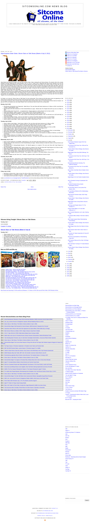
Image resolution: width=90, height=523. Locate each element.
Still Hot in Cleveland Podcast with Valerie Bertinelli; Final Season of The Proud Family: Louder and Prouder (28, 364)
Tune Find (67, 380)
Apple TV (67, 430)
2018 (68, 116)
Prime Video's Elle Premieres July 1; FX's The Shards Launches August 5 (20, 380)
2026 (68, 100)
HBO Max (67, 442)
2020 (68, 112)
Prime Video (68, 455)
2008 (68, 269)
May (69, 253)
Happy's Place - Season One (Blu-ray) (14, 269)
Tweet (22, 178)
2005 (68, 275)
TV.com (67, 340)
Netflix (66, 448)
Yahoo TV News (69, 320)
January (70, 261)
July (69, 140)
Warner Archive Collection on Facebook (74, 373)
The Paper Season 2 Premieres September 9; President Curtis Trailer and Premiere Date (24, 345)
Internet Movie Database (70, 338)
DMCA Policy (49, 515)
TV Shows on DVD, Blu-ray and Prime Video (37, 290)
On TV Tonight (68, 397)
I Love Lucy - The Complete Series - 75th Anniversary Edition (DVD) (21, 284)
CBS (66, 434)
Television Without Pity (70, 361)
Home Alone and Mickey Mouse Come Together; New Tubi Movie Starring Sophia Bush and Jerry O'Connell (28, 366)
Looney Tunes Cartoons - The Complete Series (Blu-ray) (18, 285)
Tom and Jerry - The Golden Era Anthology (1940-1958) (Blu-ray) (20, 274)
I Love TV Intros (68, 387)
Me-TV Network (68, 377)
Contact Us (68, 65)
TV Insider (67, 327)
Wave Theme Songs (69, 385)
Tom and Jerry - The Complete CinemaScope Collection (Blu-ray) (20, 279)
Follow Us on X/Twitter (72, 55)
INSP (66, 384)
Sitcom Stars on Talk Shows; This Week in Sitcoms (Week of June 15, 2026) (21, 373)
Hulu (66, 444)
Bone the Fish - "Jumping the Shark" (73, 399)
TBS (66, 460)
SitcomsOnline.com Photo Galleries (73, 309)
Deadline (67, 333)
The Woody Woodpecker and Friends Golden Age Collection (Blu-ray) (21, 277)
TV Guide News (68, 324)
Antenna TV (68, 378)
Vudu (66, 465)
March (69, 257)
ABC (66, 428)
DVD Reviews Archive (53, 290)
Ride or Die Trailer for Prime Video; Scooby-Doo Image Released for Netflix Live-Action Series (25, 385)
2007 (68, 271)
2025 (68, 102)
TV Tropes (67, 392)
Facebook (26, 178)
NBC (66, 446)
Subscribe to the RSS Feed (73, 64)
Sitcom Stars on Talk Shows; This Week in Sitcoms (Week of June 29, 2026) (21, 340)
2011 (68, 263)
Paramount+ (68, 449)
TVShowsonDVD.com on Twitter (72, 315)
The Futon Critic (68, 329)
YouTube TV (68, 471)
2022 (68, 108)
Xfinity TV (67, 467)
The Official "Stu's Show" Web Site (73, 369)
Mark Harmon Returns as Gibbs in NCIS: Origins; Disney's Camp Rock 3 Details (22, 330)
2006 (68, 273)
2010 (68, 265)
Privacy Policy (41, 515)
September (70, 136)
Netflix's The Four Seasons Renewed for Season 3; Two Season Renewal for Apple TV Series (25, 369)
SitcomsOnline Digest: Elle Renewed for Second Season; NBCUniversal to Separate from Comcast (26, 326)
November (70, 132)
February (70, 259)
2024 (68, 104)
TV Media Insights (69, 371)
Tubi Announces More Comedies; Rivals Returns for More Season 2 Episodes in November (24, 387)
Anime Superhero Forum (70, 364)
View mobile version (31, 189)
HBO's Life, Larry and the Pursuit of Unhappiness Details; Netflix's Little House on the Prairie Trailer (26, 378)
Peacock (67, 451)
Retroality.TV (68, 357)
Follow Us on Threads (72, 59)
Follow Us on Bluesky (71, 57)
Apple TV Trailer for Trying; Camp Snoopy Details (15, 383)
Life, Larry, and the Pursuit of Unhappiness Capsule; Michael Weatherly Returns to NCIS (23, 321)
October (70, 134)
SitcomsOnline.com (48, 510)
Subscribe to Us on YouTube (73, 62)
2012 (68, 128)
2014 (68, 124)
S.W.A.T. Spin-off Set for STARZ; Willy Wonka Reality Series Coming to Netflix (21, 333)
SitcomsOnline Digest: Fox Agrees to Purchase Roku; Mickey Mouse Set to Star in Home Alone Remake (27, 359)
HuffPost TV (68, 347)
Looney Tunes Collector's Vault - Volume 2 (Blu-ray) (17, 281)
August (70, 138)
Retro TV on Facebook (70, 355)
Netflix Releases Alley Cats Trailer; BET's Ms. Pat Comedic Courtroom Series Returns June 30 (25, 352)
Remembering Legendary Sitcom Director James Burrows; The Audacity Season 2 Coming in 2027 (26, 355)
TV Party (67, 362)
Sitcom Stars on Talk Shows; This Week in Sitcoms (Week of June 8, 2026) (20, 389)
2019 (68, 114)
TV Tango (67, 350)
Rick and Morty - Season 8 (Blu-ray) (13, 270)
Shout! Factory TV (69, 458)
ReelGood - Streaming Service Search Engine (75, 456)
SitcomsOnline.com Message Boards (73, 307)
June (69, 251)
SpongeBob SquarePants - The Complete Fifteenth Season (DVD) (20, 271)
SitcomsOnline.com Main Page (72, 305)
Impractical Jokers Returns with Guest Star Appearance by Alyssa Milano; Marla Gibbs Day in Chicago (27, 328)
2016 (68, 120)
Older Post (60, 186)
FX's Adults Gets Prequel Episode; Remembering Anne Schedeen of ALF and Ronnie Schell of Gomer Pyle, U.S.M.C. (30, 371)
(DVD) (24, 269)
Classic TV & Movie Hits (70, 345)
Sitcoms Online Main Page (72, 52)
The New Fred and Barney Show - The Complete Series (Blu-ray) (20, 278)
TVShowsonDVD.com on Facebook (73, 314)
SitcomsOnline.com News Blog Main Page (47, 513)
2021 (68, 110)
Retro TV (67, 354)
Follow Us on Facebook (72, 54)
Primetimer (67, 336)
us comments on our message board (12, 178)
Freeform (67, 441)
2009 (68, 267)
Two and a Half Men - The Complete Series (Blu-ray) (17, 273)
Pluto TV (67, 453)
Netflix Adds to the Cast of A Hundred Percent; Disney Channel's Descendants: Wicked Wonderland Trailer (27, 335)
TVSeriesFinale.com (69, 331)
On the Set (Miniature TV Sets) (72, 366)
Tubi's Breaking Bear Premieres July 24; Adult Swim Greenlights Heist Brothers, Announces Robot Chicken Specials (30, 337)
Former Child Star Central (71, 359)
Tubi (66, 462)
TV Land (67, 463)
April (69, 255)
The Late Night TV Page (70, 375)
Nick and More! (68, 368)
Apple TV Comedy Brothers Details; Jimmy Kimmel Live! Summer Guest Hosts (21, 362)
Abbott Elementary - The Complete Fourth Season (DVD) (18, 282)
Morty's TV (67, 343)
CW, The (67, 435)
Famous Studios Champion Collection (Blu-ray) (16, 283)
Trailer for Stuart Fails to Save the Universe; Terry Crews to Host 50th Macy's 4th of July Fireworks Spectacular (28, 350)
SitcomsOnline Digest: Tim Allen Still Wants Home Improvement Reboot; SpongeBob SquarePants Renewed (28, 376)
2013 (68, 126)
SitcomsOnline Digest (70, 69)
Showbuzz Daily (69, 322)
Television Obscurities (70, 348)
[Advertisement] (45, 39)
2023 (68, 106)
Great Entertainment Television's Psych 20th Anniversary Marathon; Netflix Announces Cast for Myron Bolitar (28, 319)
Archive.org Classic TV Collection (72, 432)
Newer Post (3, 186)
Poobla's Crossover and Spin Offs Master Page (75, 391)
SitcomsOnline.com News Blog (45, 6)
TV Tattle (67, 352)
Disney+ (67, 437)
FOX (66, 439)
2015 (68, 122)
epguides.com (68, 341)
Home (32, 186)
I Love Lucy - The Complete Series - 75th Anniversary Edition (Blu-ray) (21, 288)
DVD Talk (67, 382)
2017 (68, 118)
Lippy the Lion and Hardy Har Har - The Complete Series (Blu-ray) (20, 275)
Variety (66, 334)
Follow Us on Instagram (72, 60)
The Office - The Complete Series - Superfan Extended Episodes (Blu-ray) (22, 286)
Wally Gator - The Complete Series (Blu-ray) (15, 276)
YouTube (67, 469)
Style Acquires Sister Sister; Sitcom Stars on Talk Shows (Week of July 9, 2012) (25, 53)
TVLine (67, 326)
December (70, 130)
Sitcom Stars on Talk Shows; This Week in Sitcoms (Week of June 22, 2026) (21, 357)
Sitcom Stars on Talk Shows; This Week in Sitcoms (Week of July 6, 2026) (20, 323)
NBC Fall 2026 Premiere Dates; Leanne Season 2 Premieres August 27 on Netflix (22, 348)
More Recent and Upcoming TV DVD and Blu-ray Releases (14, 290)
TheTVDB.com (68, 389)
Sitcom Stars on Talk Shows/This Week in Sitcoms (76, 71)
